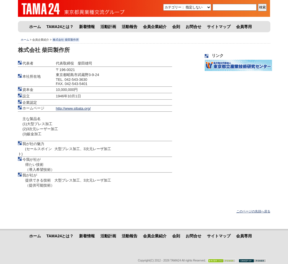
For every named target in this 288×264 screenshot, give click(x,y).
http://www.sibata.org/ (73, 108)
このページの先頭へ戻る (253, 211)
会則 (176, 26)
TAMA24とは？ (60, 26)
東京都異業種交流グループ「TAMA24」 (60, 8)
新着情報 (87, 26)
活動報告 (129, 26)
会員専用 (244, 26)
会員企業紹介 (155, 26)
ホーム (35, 26)
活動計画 (108, 26)
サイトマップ (219, 26)
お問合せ (193, 26)
